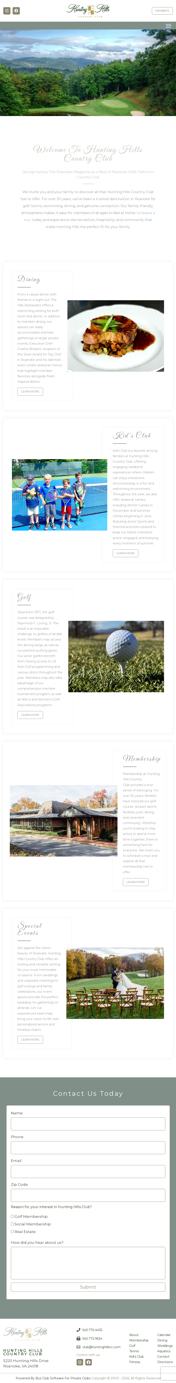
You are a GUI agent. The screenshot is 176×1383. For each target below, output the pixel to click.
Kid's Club (136, 1356)
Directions (165, 1362)
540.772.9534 (92, 1337)
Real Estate (25, 1231)
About (134, 1334)
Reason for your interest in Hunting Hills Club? (52, 1207)
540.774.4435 (92, 1329)
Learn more (30, 391)
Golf (132, 1345)
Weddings (165, 1345)
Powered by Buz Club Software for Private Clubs (53, 1378)
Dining (162, 1340)
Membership (139, 1340)
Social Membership (33, 1224)
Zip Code (19, 1184)
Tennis (134, 1351)
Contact (163, 1356)
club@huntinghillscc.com (101, 1346)
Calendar (164, 1334)
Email (16, 1160)
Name (17, 1112)
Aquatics (163, 1351)
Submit (88, 1286)
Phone (17, 1136)
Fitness (134, 1362)
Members (162, 10)
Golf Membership (31, 1216)
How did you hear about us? (37, 1242)
